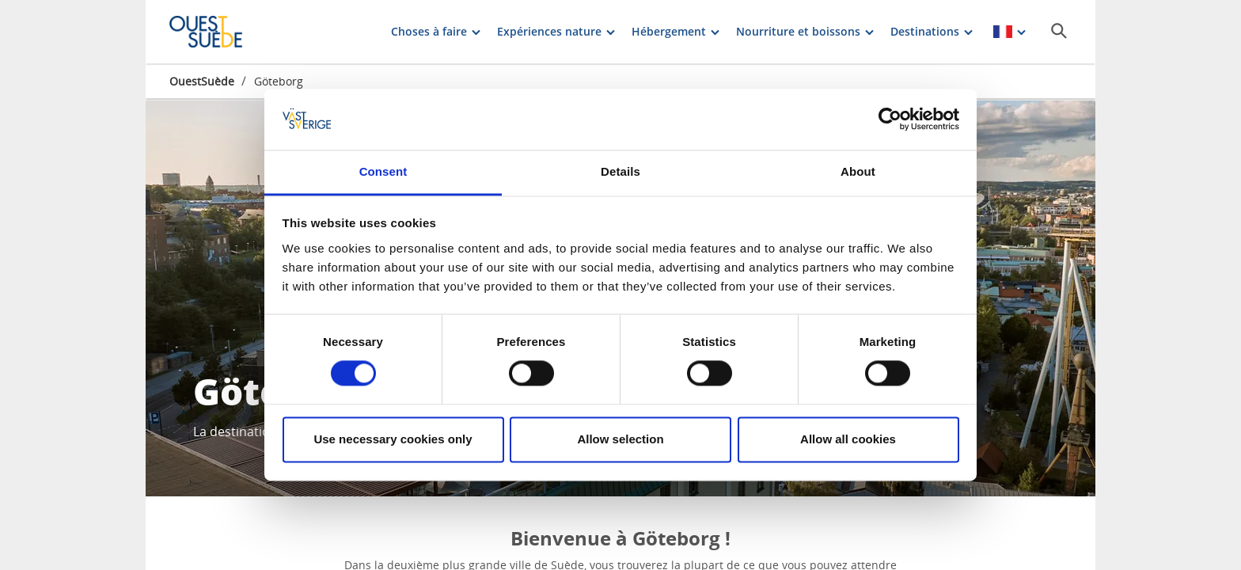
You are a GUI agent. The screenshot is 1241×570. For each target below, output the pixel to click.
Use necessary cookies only (392, 439)
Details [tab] (620, 171)
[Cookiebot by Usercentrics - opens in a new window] (890, 119)
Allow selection (620, 439)
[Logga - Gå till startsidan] (224, 32)
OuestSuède (201, 81)
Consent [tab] (383, 171)
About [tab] (858, 171)
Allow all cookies (848, 439)
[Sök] (1059, 31)
